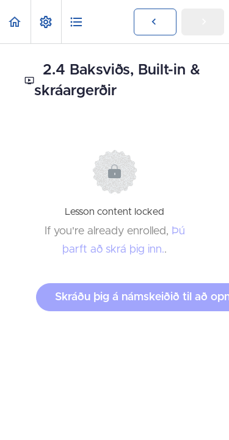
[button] (15, 21)
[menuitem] (46, 21)
